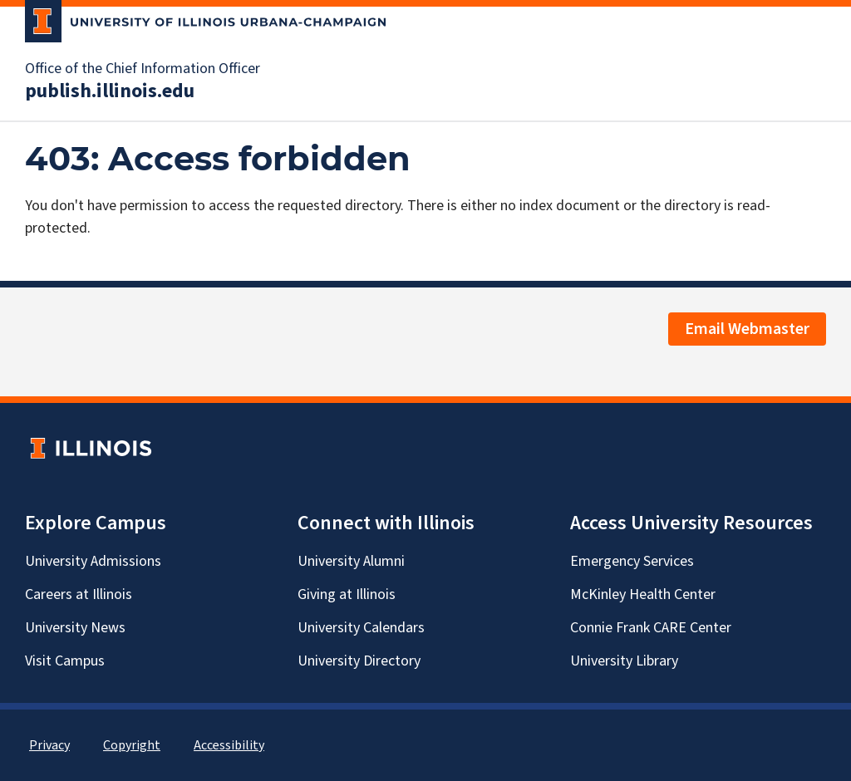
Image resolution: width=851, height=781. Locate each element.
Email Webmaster (747, 329)
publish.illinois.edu (109, 91)
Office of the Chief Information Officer (142, 69)
